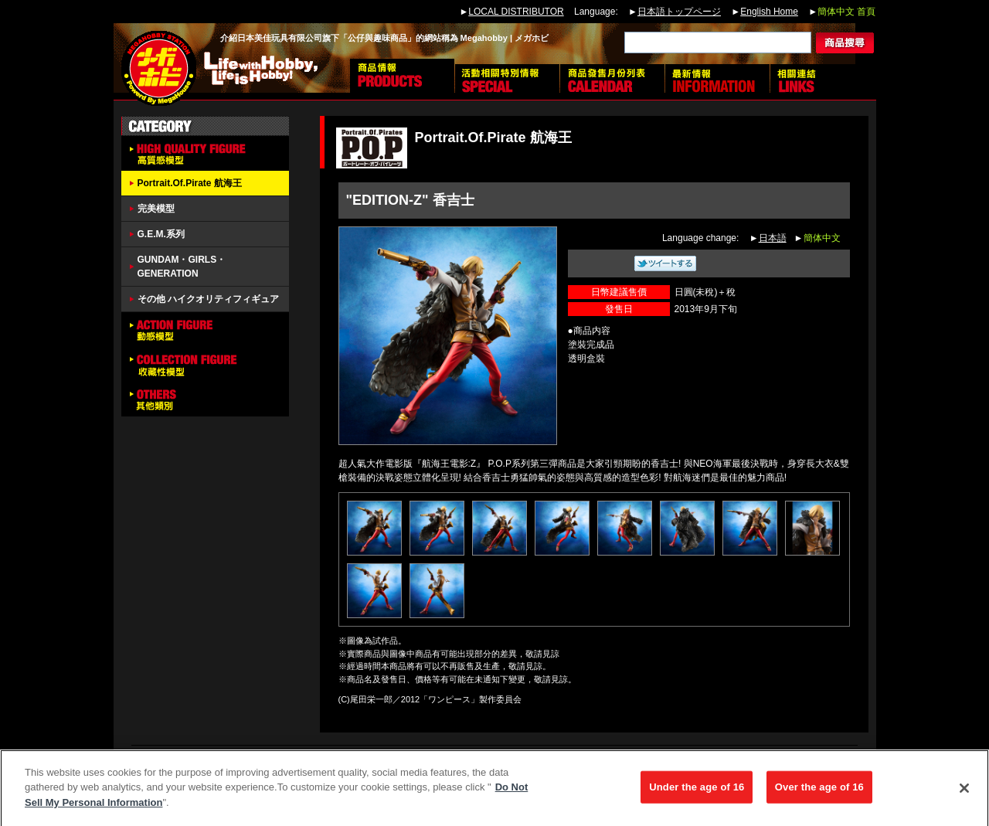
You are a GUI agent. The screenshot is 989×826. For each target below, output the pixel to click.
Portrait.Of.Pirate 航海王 (190, 183)
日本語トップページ (679, 11)
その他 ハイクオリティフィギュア (208, 299)
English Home (769, 11)
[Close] (964, 795)
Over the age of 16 (819, 793)
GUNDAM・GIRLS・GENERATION (182, 266)
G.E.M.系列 (161, 234)
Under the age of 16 (696, 793)
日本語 (773, 238)
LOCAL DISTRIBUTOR (515, 11)
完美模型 (156, 208)
